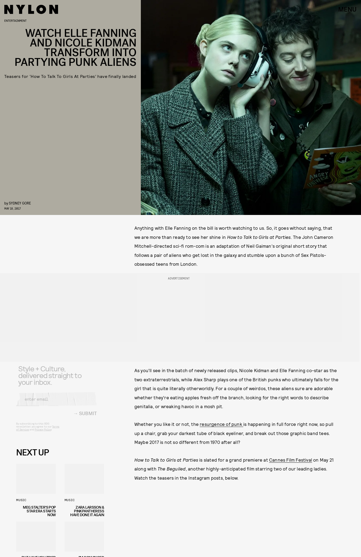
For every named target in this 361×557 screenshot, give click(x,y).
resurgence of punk (221, 424)
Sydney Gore (20, 203)
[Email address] (56, 403)
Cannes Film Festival (290, 459)
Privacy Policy (43, 433)
